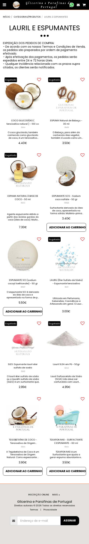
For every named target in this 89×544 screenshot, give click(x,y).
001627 (23, 287)
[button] (4, 5)
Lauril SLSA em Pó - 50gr (66, 364)
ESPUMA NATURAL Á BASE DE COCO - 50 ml (22, 197)
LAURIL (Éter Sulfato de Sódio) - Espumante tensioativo (66, 282)
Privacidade (50, 509)
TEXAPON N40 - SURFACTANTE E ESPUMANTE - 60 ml (66, 441)
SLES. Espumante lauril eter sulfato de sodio (22, 366)
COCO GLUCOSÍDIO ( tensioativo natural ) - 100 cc (23, 122)
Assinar (70, 520)
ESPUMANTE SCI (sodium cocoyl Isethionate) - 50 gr (23, 282)
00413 (23, 203)
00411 (66, 287)
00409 (67, 127)
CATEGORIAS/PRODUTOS (27, 16)
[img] (23, 96)
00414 (23, 127)
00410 (23, 371)
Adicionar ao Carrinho (67, 227)
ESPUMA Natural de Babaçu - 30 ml (66, 122)
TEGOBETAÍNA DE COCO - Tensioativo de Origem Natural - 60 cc (23, 441)
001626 (66, 203)
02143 (67, 368)
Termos (34, 509)
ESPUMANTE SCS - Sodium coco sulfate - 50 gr (66, 197)
